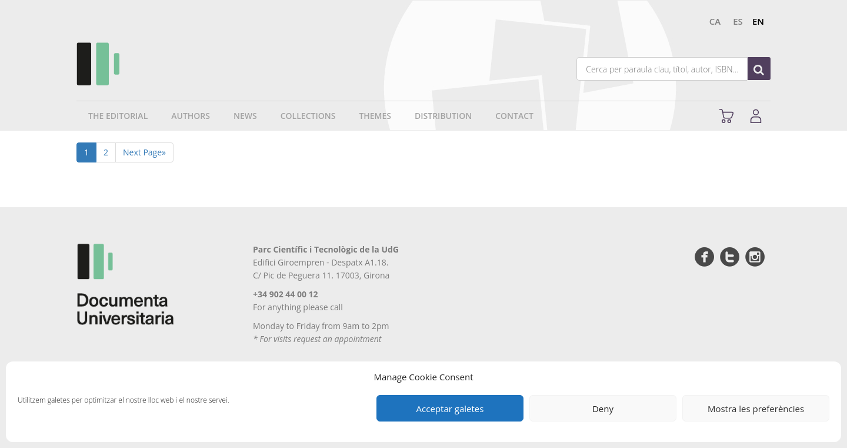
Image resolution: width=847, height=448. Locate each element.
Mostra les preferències (756, 408)
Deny (602, 408)
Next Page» (144, 152)
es (738, 21)
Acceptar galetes (450, 408)
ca (715, 21)
